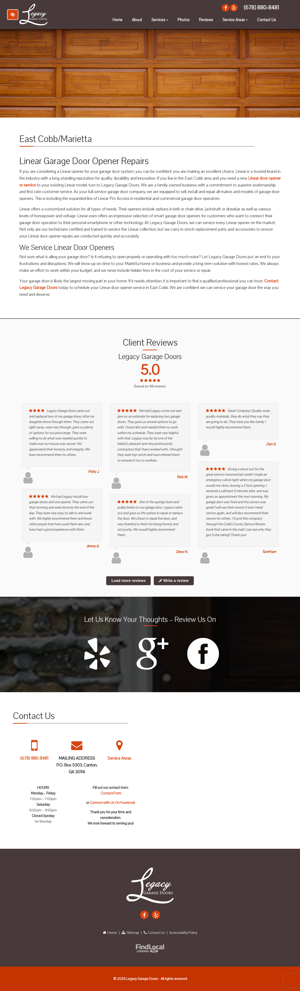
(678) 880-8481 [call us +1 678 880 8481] (261, 7)
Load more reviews (128, 581)
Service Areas (236, 21)
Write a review (174, 581)
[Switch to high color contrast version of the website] (12, 14)
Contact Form (111, 793)
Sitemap (130, 932)
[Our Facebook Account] (225, 8)
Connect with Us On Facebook (112, 802)
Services (160, 21)
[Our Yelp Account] (234, 8)
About (137, 20)
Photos (184, 20)
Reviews (206, 20)
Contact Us (266, 20)
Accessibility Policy (183, 932)
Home (117, 20)
